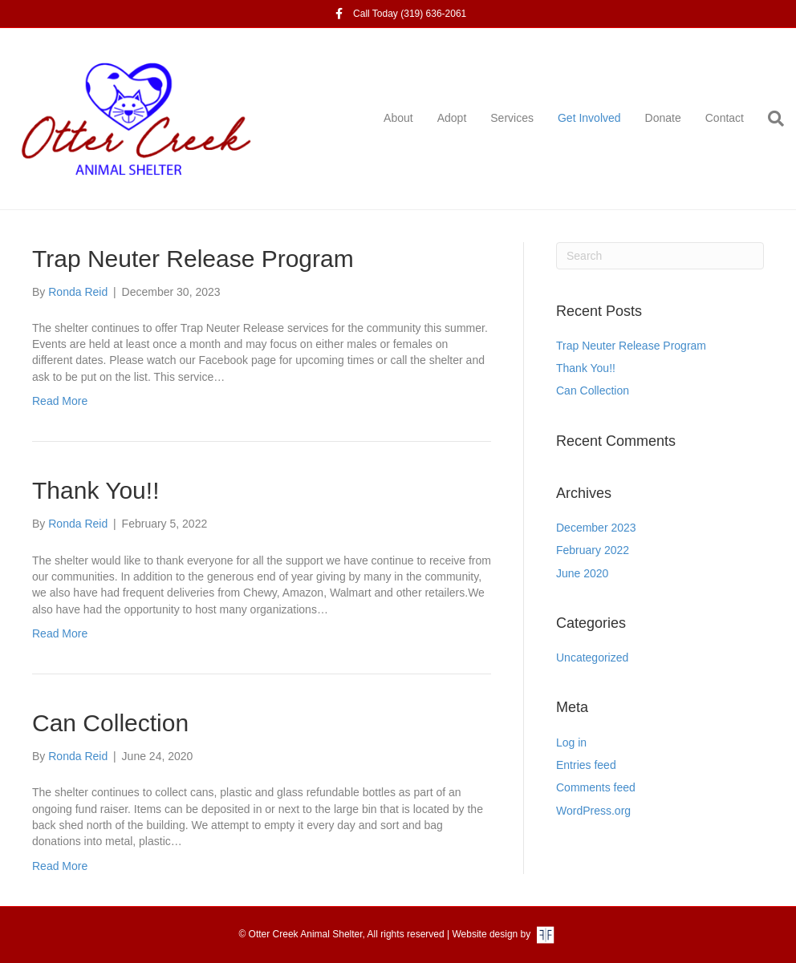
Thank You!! (95, 490)
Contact (724, 117)
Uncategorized (592, 657)
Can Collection (110, 723)
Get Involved (589, 117)
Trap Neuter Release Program (193, 258)
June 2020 (582, 573)
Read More (59, 401)
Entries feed (586, 765)
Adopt (452, 117)
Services (512, 117)
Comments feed (596, 787)
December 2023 (596, 527)
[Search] (770, 118)
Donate (663, 117)
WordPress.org (593, 810)
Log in (571, 742)
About (398, 117)
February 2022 (592, 550)
